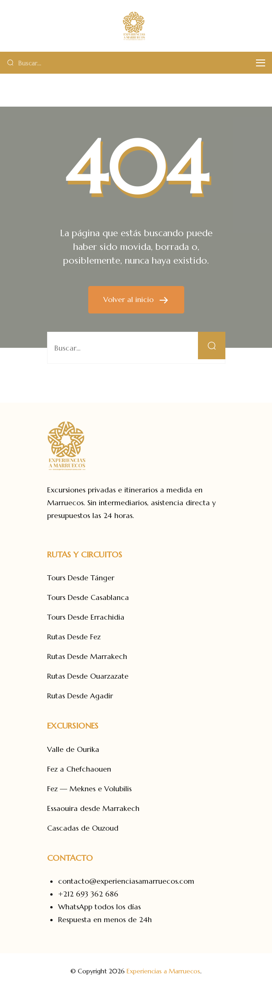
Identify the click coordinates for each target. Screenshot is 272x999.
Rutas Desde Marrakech (87, 656)
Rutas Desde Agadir (80, 695)
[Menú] (260, 62)
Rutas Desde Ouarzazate (87, 675)
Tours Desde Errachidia (85, 616)
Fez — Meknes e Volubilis (89, 788)
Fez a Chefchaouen (79, 768)
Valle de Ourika (73, 749)
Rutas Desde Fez (74, 636)
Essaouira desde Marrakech (93, 808)
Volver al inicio (129, 299)
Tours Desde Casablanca (88, 597)
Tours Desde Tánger (80, 577)
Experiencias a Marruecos (163, 971)
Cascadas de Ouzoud (82, 827)
